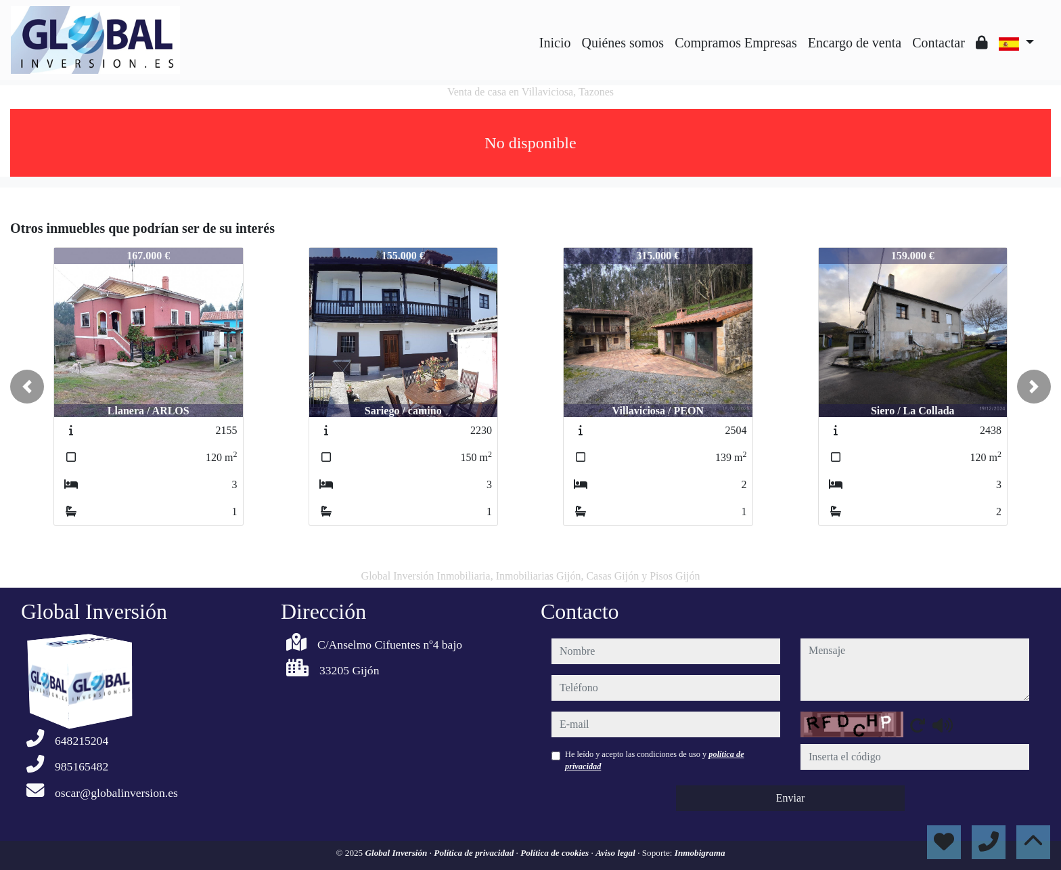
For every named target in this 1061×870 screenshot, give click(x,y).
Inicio (555, 42)
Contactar (938, 42)
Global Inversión (397, 853)
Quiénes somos (622, 42)
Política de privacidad (475, 853)
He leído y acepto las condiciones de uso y (654, 760)
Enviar (790, 798)
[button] (27, 387)
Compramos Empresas (736, 42)
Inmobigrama (700, 853)
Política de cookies (555, 853)
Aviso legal (616, 853)
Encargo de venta (854, 42)
